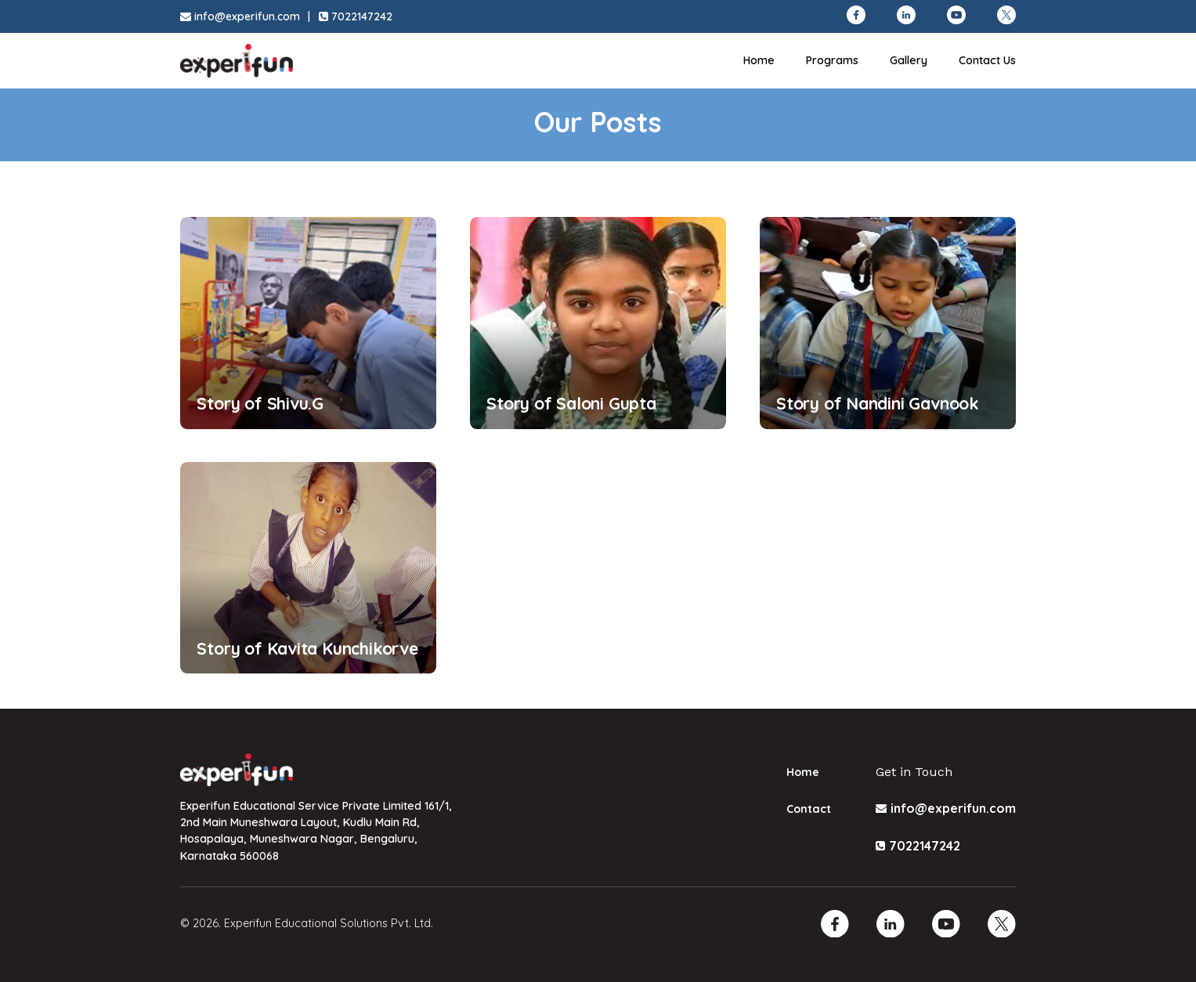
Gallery (908, 60)
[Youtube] (946, 924)
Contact (808, 809)
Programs (832, 60)
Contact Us (987, 60)
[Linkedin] (890, 924)
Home (759, 60)
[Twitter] (1002, 924)
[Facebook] (835, 924)
